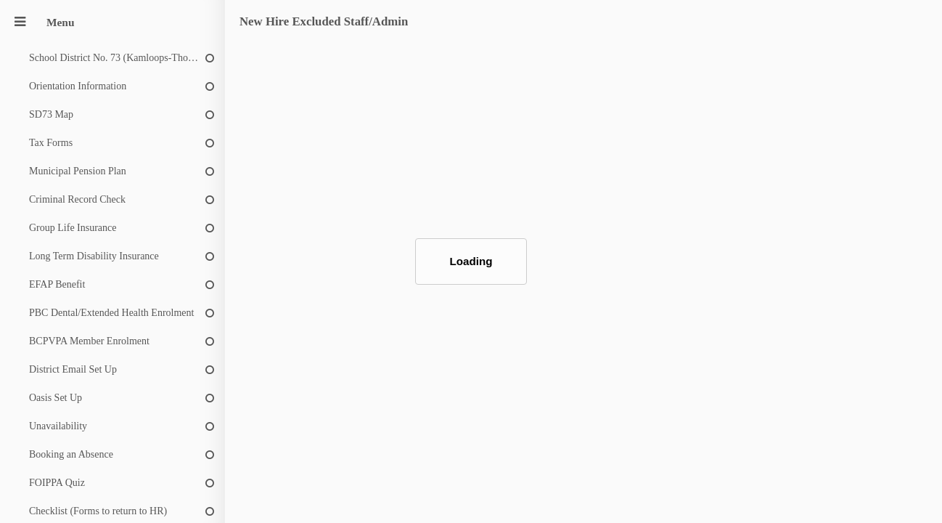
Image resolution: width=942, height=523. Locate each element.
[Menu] (19, 22)
